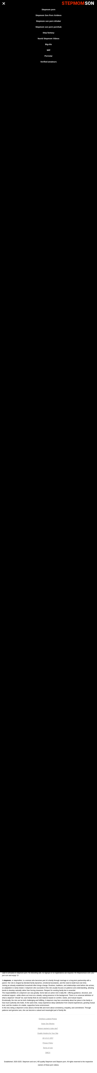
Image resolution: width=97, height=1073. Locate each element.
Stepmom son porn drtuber (48, 21)
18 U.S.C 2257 (47, 1038)
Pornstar (49, 56)
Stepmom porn (48, 9)
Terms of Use (48, 1048)
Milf (48, 50)
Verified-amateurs (48, 62)
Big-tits (48, 44)
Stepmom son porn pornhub (48, 27)
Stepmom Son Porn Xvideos (48, 15)
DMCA (47, 1053)
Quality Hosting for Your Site (47, 1033)
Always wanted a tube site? (48, 1028)
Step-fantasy (48, 33)
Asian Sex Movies (47, 1024)
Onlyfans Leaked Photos (48, 1019)
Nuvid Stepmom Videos (48, 38)
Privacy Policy (48, 1043)
